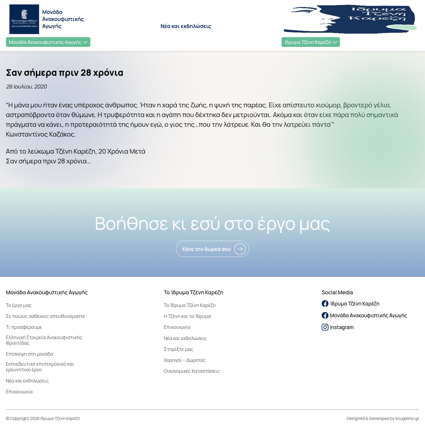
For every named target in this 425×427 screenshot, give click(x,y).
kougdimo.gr (407, 418)
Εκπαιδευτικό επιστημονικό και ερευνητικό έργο (40, 367)
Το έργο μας (19, 305)
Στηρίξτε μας (178, 349)
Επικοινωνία (19, 391)
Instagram (338, 327)
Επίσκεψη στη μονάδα (29, 354)
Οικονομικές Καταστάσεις (192, 371)
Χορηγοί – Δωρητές (185, 360)
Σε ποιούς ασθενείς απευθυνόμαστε (45, 316)
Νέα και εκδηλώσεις (186, 25)
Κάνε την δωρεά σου (206, 249)
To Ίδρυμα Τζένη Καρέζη (190, 305)
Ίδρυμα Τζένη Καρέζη (308, 42)
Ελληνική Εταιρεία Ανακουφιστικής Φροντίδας (44, 340)
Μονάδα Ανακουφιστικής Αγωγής (45, 42)
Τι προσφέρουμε (24, 327)
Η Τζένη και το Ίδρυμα (187, 316)
